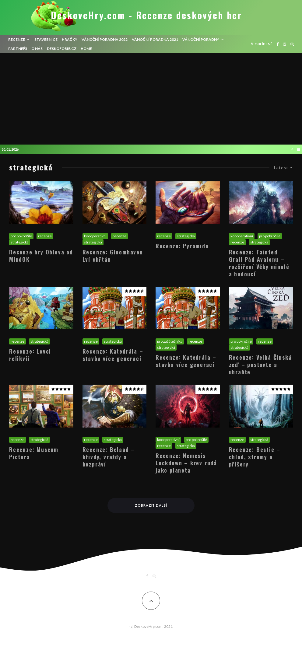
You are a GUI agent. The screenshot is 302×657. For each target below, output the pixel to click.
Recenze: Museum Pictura (33, 453)
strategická (20, 242)
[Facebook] (278, 44)
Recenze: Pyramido (182, 246)
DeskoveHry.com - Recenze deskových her (146, 15)
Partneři (17, 48)
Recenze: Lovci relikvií (30, 355)
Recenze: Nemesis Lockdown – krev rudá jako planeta (186, 463)
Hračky (69, 39)
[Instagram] (284, 44)
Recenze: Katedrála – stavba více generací (113, 355)
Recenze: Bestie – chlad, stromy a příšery (255, 457)
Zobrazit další (151, 505)
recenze (16, 39)
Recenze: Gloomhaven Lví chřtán (113, 255)
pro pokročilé (21, 236)
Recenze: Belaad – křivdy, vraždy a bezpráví (109, 457)
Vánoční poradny (200, 39)
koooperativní (95, 236)
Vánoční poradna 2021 (155, 39)
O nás (37, 48)
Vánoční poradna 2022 (105, 39)
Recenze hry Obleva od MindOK (41, 255)
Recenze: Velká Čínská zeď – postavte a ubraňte (260, 365)
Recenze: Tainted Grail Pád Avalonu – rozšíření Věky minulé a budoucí (259, 263)
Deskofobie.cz (61, 48)
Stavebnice (46, 39)
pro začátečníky (169, 341)
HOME (86, 48)
